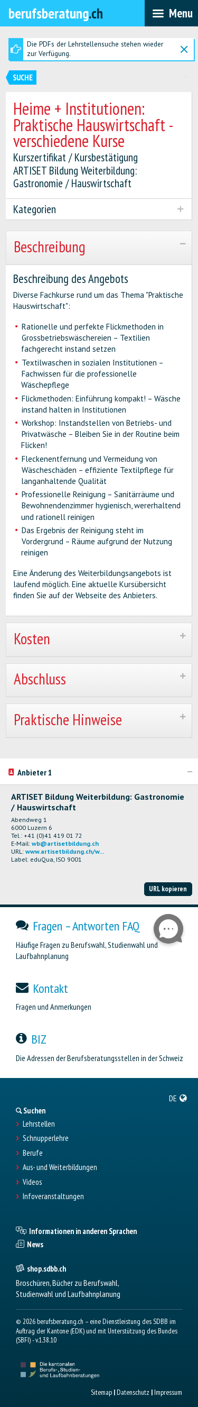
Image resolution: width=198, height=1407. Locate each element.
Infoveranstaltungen (53, 1196)
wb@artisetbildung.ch (65, 843)
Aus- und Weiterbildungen (60, 1167)
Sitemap (101, 1392)
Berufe (33, 1153)
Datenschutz (133, 1392)
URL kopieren (168, 888)
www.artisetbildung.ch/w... (64, 851)
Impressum (168, 1392)
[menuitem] (178, 1098)
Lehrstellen (39, 1124)
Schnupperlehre (46, 1138)
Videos (32, 1182)
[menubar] (171, 13)
